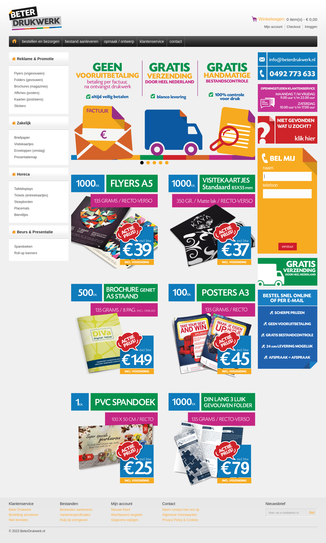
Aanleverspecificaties (75, 515)
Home (14, 41)
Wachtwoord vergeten (127, 515)
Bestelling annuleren (23, 515)
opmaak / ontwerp (119, 41)
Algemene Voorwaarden (179, 515)
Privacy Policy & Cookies (180, 520)
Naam (268, 168)
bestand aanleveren (81, 41)
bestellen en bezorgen (41, 41)
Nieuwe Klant (120, 510)
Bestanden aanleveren (76, 510)
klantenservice (152, 41)
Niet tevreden (18, 520)
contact (176, 41)
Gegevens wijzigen (125, 520)
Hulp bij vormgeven (74, 520)
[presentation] (288, 221)
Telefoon (270, 185)
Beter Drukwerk (20, 510)
